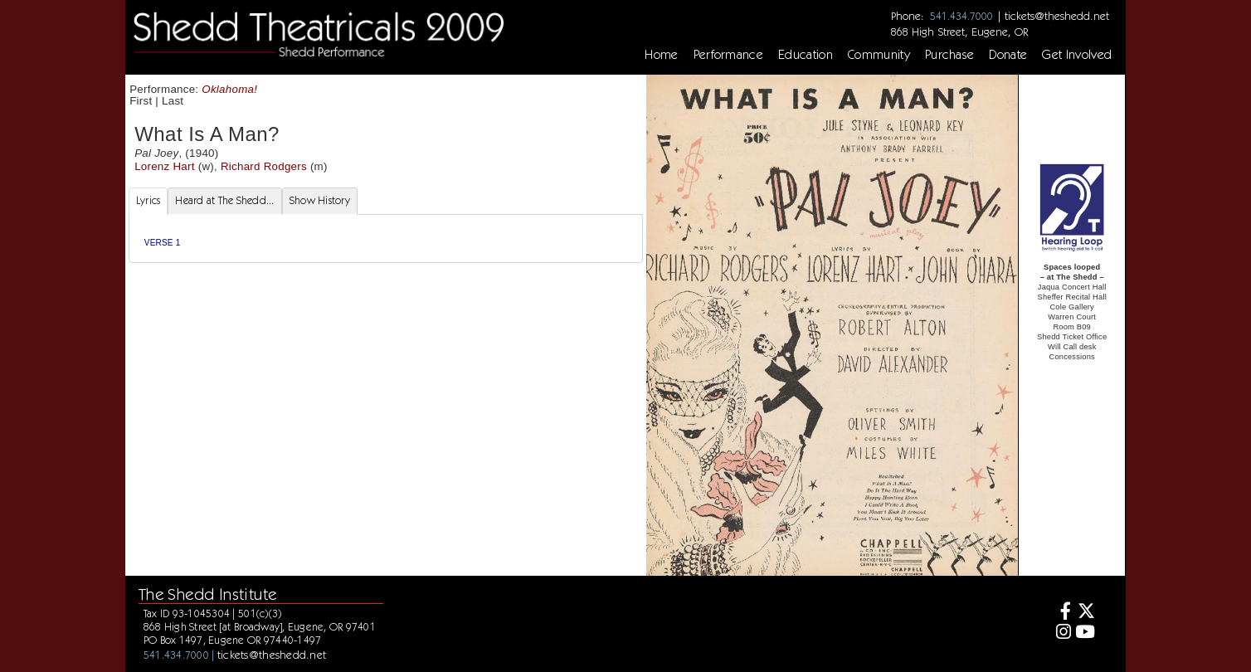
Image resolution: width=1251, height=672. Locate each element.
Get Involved (1077, 54)
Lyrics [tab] (148, 200)
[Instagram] (1060, 633)
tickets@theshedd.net (1057, 15)
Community (879, 54)
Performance (729, 54)
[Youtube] (1085, 633)
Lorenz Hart (164, 166)
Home (661, 54)
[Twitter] (1085, 612)
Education (805, 54)
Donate (1008, 54)
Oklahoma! (229, 89)
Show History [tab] (320, 200)
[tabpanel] (385, 238)
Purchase (950, 54)
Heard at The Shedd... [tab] (224, 200)
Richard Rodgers (264, 166)
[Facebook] (1060, 612)
